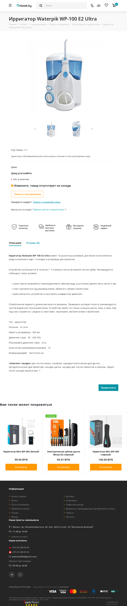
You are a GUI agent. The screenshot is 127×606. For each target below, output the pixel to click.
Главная (12, 24)
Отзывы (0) (33, 243)
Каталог (23, 24)
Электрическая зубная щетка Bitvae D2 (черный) (63, 453)
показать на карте (19, 536)
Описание (15, 243)
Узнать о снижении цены (46, 202)
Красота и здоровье (59, 24)
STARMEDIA (112, 602)
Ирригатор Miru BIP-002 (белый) (21, 451)
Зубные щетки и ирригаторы (86, 24)
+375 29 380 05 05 (20, 547)
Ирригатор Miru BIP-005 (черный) (106, 453)
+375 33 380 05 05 (20, 552)
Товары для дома (39, 24)
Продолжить (108, 387)
